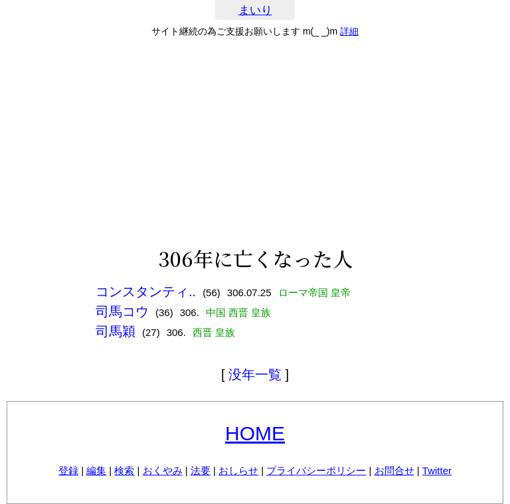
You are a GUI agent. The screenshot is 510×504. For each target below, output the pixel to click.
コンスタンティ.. (146, 291)
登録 (68, 470)
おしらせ (238, 470)
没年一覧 (255, 374)
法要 (201, 470)
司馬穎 (115, 331)
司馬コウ (122, 311)
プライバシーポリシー (316, 470)
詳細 (349, 31)
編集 (96, 470)
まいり (255, 10)
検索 (124, 470)
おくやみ (163, 470)
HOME (255, 433)
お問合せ (394, 470)
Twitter (437, 470)
